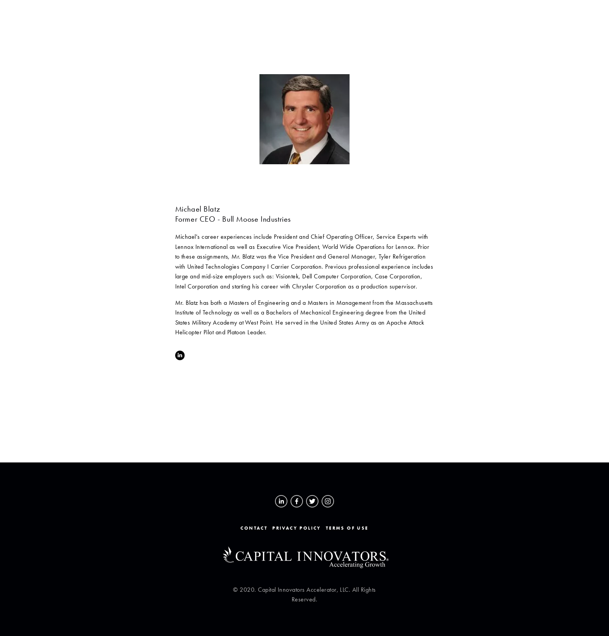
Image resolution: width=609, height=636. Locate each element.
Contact (254, 528)
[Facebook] (297, 501)
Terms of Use (347, 528)
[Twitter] (312, 501)
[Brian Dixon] (281, 501)
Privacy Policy (296, 528)
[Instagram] (328, 501)
